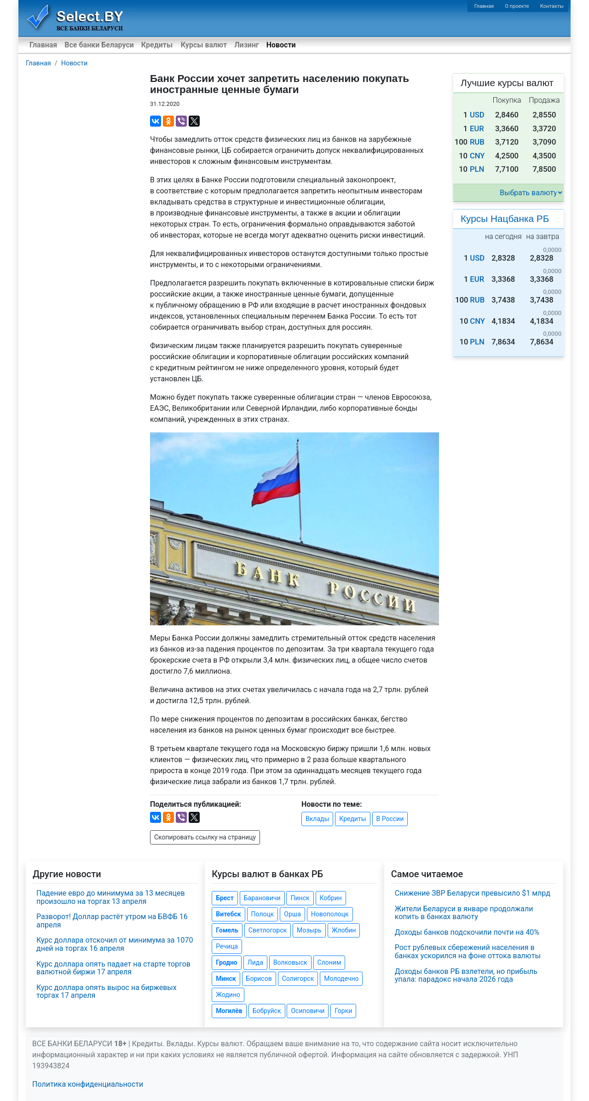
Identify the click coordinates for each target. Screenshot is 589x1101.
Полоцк (262, 914)
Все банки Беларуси (99, 45)
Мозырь (309, 930)
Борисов (259, 978)
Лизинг (246, 45)
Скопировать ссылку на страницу (205, 837)
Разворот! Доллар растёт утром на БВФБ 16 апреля (112, 920)
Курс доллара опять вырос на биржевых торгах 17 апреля (106, 991)
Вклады (317, 818)
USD (477, 115)
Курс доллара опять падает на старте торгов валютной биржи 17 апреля (113, 968)
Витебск (228, 914)
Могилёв (229, 1010)
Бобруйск (267, 1010)
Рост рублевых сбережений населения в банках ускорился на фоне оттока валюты (468, 951)
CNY (477, 155)
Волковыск (290, 962)
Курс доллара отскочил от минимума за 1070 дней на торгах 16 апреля (114, 944)
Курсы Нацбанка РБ (505, 218)
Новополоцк (330, 914)
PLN (477, 169)
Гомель (227, 930)
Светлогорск (267, 930)
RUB (477, 142)
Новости (281, 45)
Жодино (228, 994)
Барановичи (262, 898)
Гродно (226, 962)
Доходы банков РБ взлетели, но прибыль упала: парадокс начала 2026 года (466, 975)
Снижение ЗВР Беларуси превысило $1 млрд (472, 893)
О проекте (517, 6)
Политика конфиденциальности (87, 1084)
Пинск (299, 898)
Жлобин (344, 930)
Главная (484, 6)
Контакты (552, 6)
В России (390, 818)
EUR (477, 128)
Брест (224, 898)
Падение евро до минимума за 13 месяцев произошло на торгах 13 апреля (110, 897)
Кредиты (157, 45)
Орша (292, 914)
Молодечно (341, 978)
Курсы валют (204, 45)
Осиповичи (307, 1010)
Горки (343, 1010)
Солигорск (298, 978)
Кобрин (331, 898)
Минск (226, 978)
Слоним (329, 962)
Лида (255, 962)
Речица (227, 946)
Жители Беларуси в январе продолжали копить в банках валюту (464, 912)
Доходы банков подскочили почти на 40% (467, 932)
